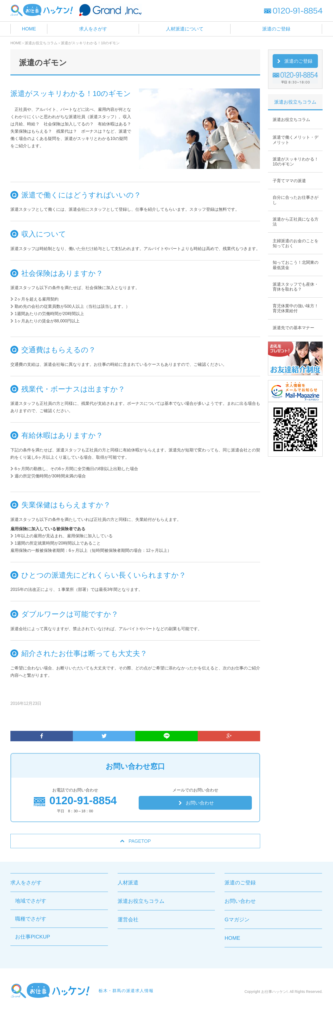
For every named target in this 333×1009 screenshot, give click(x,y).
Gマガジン (237, 919)
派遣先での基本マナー (293, 327)
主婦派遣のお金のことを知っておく (295, 243)
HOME (29, 28)
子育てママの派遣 (289, 180)
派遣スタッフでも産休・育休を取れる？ (295, 286)
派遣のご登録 (276, 28)
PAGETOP (140, 841)
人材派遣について (184, 28)
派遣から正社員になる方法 (295, 221)
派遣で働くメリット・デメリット (295, 139)
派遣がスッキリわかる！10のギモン (295, 161)
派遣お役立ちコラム (291, 119)
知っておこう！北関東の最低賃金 (295, 265)
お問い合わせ (200, 803)
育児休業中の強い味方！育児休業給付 (295, 308)
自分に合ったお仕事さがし (295, 200)
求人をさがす (93, 28)
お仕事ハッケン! (274, 991)
